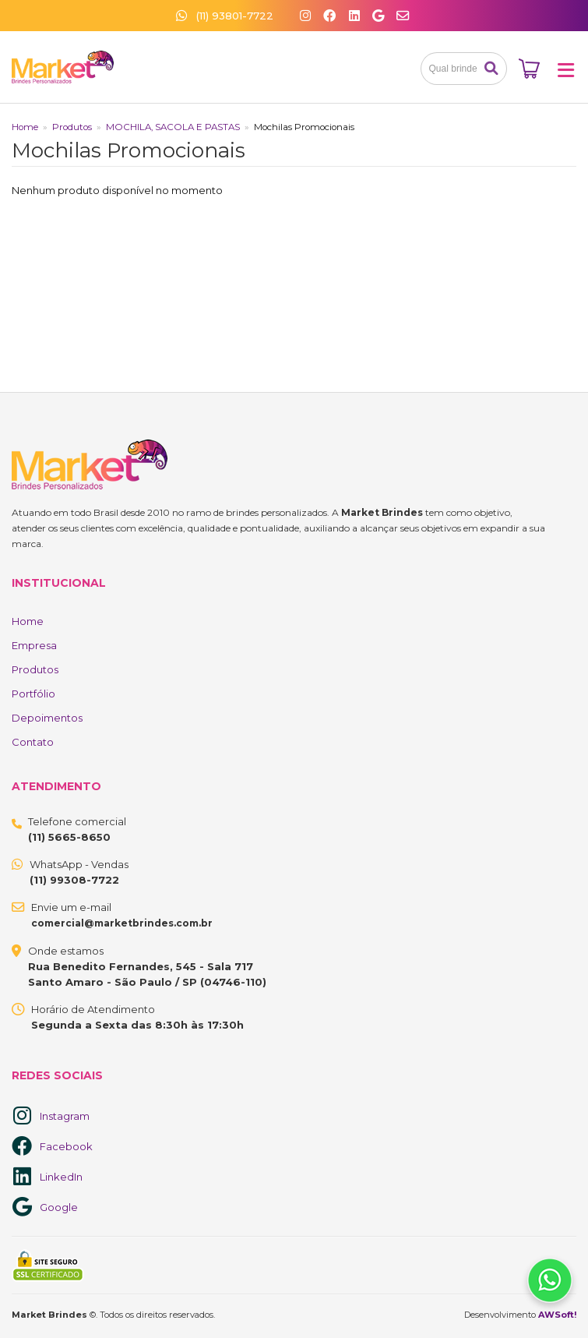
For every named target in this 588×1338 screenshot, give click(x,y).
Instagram (65, 1116)
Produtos (72, 127)
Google (59, 1207)
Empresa (34, 645)
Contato (33, 742)
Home (25, 127)
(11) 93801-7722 (224, 15)
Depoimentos (47, 717)
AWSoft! (557, 1314)
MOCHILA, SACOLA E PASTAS (173, 127)
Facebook (66, 1146)
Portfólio (33, 693)
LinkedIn (61, 1176)
